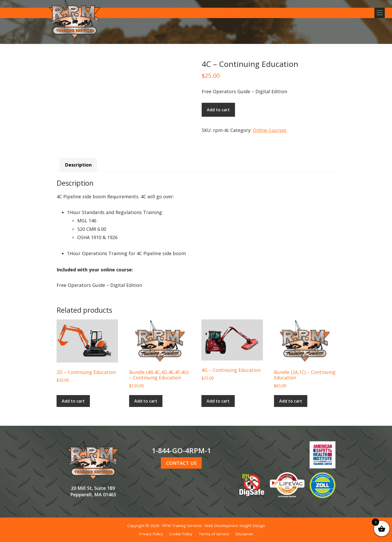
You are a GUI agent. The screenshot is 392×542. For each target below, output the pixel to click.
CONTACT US (181, 463)
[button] (379, 13)
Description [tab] (78, 165)
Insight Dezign (252, 525)
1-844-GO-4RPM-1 (181, 450)
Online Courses (269, 130)
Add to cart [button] (73, 401)
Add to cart (218, 110)
